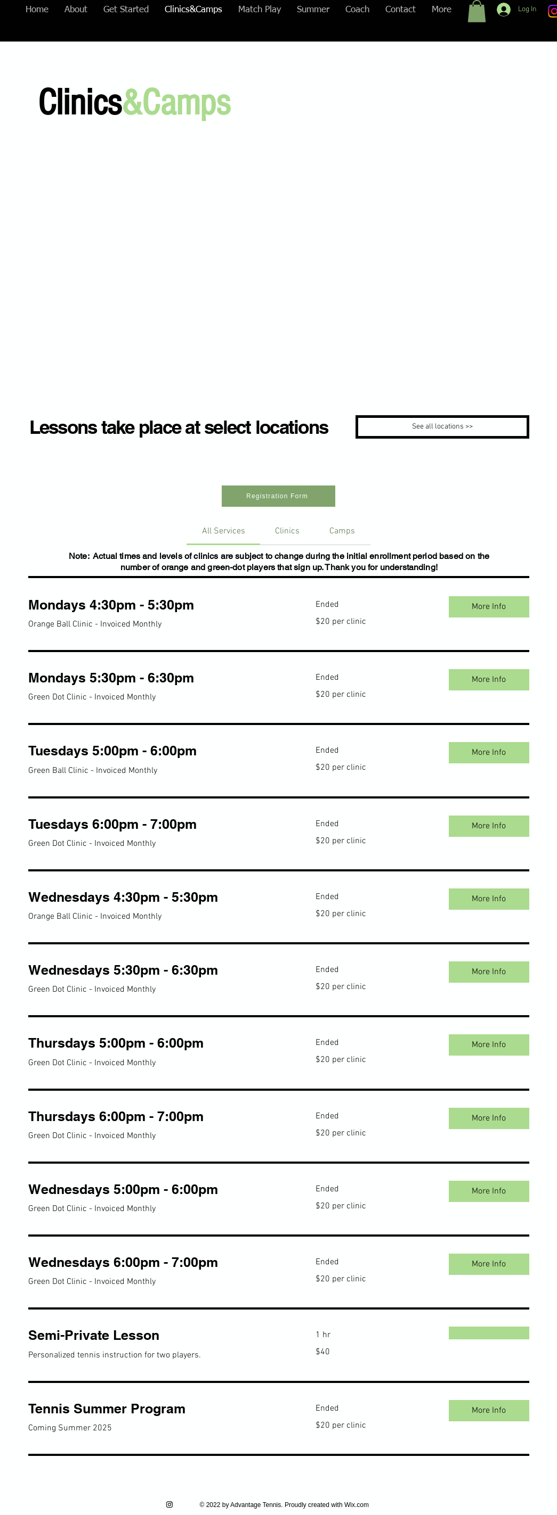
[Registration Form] (278, 496)
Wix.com (356, 1505)
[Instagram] (169, 1504)
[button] (476, 11)
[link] (223, 531)
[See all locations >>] (442, 427)
